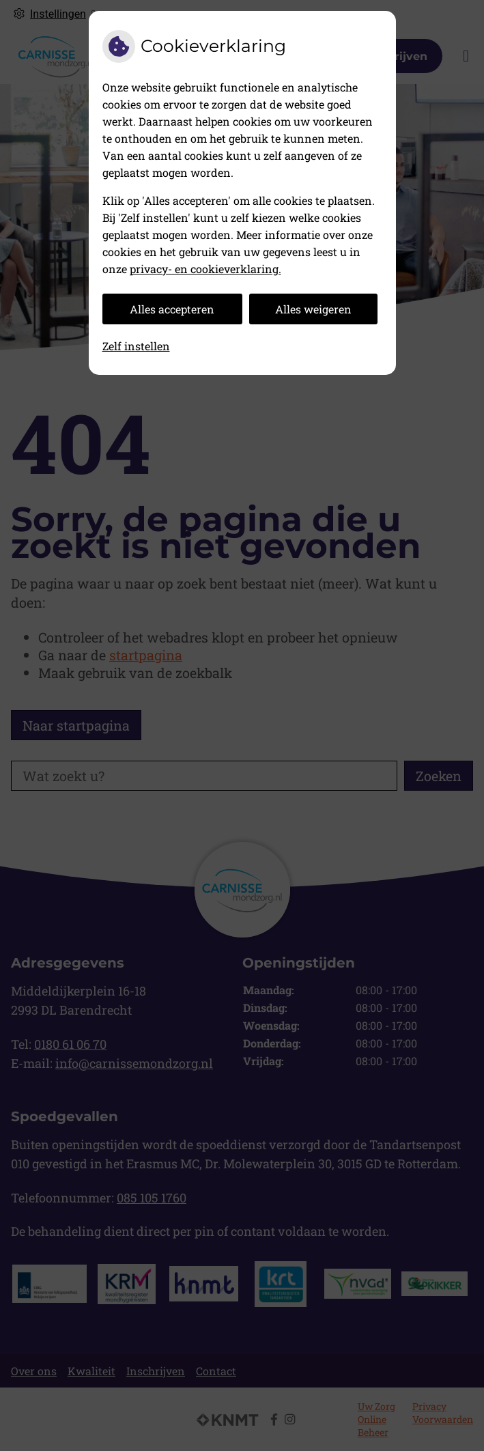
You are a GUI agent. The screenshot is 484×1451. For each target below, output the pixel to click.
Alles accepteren (172, 309)
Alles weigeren (313, 309)
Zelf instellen (136, 346)
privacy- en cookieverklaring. (205, 269)
